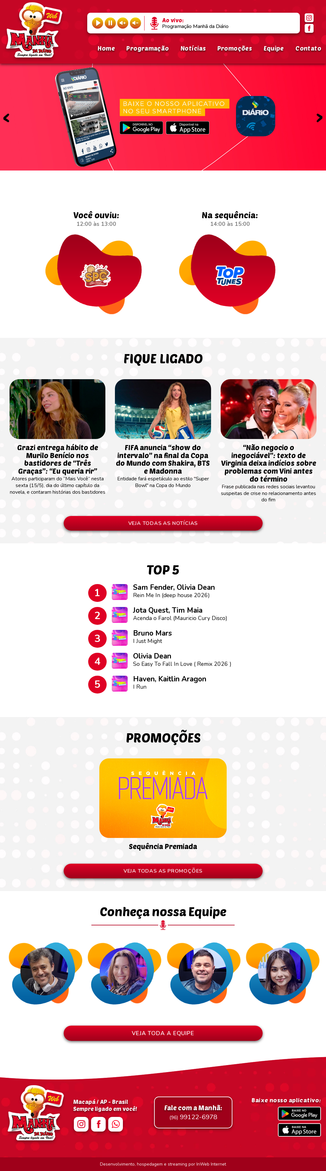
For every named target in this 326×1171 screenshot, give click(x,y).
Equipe (274, 48)
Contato (308, 48)
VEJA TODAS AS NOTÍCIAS (163, 523)
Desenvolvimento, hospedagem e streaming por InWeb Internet (163, 1164)
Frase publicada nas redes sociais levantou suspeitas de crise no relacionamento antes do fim (268, 470)
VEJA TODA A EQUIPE (163, 1033)
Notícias (193, 48)
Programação (147, 48)
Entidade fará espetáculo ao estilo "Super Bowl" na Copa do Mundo (163, 463)
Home (106, 48)
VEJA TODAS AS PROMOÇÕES (163, 871)
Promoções (234, 48)
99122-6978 (193, 1112)
